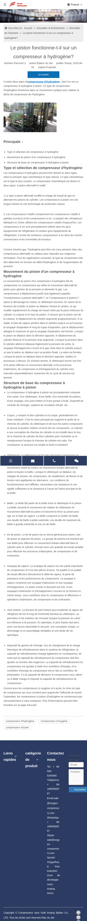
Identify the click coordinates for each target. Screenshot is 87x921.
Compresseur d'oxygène (54, 721)
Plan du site (47, 917)
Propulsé (51, 67)
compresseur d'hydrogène (20, 721)
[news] (43, 16)
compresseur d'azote (17, 727)
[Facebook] (78, 912)
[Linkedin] (78, 917)
